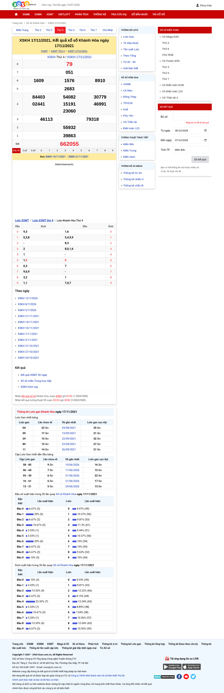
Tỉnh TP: (165, 149)
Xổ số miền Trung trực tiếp (36, 380)
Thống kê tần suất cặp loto (43, 648)
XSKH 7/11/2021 (28, 334)
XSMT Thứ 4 (58, 51)
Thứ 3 (165, 66)
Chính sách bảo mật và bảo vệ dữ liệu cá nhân (35, 679)
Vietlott (64, 14)
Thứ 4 (165, 42)
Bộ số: (164, 116)
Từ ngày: (166, 130)
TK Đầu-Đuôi (130, 42)
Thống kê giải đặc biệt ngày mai (79, 648)
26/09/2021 (69, 449)
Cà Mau (127, 90)
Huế (125, 109)
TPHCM (127, 103)
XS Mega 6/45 (170, 36)
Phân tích (81, 14)
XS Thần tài (130, 121)
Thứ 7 (165, 78)
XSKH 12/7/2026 (28, 298)
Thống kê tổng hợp (154, 644)
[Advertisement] (64, 190)
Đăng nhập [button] (204, 5)
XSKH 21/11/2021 (78, 156)
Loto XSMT (22, 220)
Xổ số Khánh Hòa (66, 494)
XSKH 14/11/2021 (55, 156)
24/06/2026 (72, 486)
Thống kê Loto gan (131, 644)
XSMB (26, 14)
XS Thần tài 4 (170, 97)
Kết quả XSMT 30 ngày (34, 375)
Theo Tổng (129, 55)
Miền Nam (129, 156)
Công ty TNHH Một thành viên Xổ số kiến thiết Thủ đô (98, 675)
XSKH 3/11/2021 (28, 340)
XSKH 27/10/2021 (28, 351)
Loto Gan (128, 36)
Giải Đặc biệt (130, 68)
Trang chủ (17, 644)
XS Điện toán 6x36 (173, 84)
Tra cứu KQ (119, 14)
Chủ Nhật (167, 54)
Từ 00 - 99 (129, 61)
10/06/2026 (72, 464)
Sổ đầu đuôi (139, 14)
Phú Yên (128, 115)
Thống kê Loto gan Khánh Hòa (36, 411)
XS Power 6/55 (171, 60)
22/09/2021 (69, 438)
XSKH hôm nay (29, 386)
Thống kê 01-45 (132, 172)
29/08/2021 (69, 427)
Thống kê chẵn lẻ (133, 185)
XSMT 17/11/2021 (78, 51)
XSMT (50, 14)
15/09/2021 (69, 433)
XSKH (51, 57)
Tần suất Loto (131, 49)
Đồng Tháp (129, 96)
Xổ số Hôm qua (129, 77)
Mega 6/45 (63, 644)
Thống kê (99, 14)
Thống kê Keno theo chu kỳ (183, 644)
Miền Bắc (128, 144)
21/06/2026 (72, 475)
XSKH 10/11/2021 (28, 328)
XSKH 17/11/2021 (79, 57)
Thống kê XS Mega (131, 166)
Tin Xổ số (158, 14)
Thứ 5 (165, 72)
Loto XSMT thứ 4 (42, 220)
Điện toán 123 (131, 128)
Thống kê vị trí (109, 644)
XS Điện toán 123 (172, 91)
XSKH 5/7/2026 (27, 310)
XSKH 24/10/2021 (28, 357)
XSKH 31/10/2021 (28, 345)
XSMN (37, 14)
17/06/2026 (72, 470)
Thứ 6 (165, 48)
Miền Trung (129, 150)
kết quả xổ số (29, 396)
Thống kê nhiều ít (133, 179)
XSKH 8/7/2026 (27, 304)
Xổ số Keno (78, 644)
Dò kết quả (200, 159)
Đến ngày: (166, 140)
